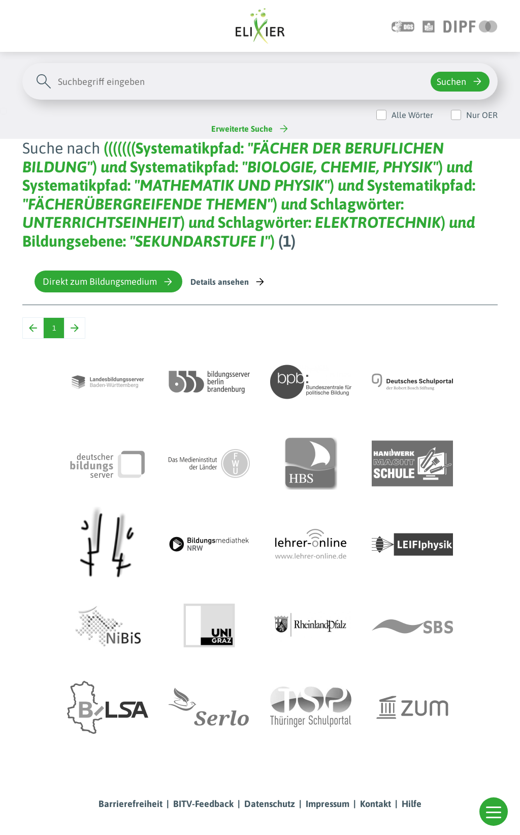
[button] (493, 811)
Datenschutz (269, 803)
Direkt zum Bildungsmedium (108, 282)
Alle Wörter (412, 115)
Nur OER (482, 115)
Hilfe (411, 803)
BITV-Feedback (203, 803)
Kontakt (375, 803)
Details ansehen (228, 282)
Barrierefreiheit (130, 803)
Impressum (327, 803)
